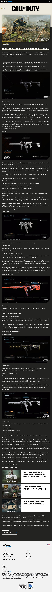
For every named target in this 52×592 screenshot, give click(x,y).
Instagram (46, 525)
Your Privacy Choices (6, 571)
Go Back (3, 8)
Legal (3, 564)
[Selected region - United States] (48, 545)
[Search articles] (50, 1)
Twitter (35, 525)
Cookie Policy (4, 568)
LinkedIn (28, 558)
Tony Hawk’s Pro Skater (8, 554)
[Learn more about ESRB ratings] (23, 586)
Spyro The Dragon (7, 556)
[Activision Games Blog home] (7, 545)
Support (3, 565)
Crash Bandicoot (6, 558)
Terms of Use (4, 566)
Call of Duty (6, 553)
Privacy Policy (4, 567)
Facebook (39, 525)
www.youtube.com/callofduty (21, 521)
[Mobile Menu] (47, 2)
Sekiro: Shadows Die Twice (9, 559)
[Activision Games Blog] (6, 2)
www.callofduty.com (9, 521)
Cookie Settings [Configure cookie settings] (4, 570)
